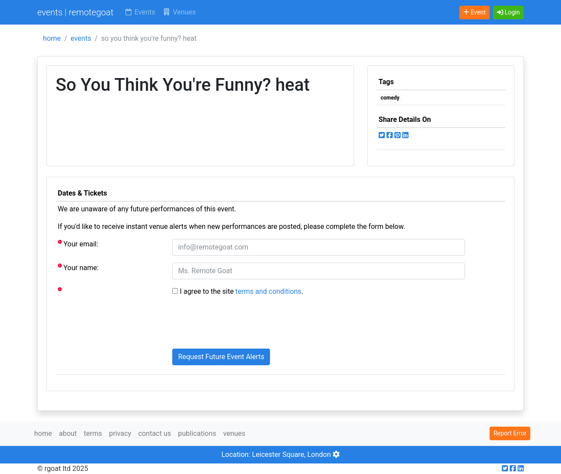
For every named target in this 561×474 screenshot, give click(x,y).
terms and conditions (268, 291)
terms (93, 433)
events (81, 38)
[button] (508, 12)
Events (139, 12)
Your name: (78, 267)
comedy (390, 98)
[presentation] (238, 324)
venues (234, 433)
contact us (154, 433)
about (68, 433)
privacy (120, 433)
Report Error (510, 433)
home (51, 38)
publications (197, 433)
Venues (179, 12)
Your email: (78, 243)
